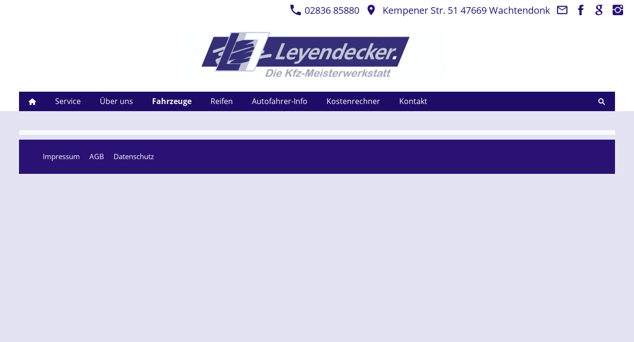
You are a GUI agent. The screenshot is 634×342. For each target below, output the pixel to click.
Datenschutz (134, 156)
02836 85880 (324, 10)
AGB (96, 156)
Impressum (61, 156)
